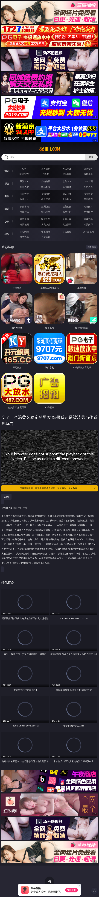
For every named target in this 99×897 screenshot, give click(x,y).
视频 (6, 183)
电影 (6, 196)
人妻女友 (67, 219)
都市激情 (24, 219)
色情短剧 (45, 236)
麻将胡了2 (24, 174)
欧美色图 (67, 206)
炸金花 (45, 174)
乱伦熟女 (67, 199)
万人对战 (67, 168)
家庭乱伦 (45, 219)
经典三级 (45, 199)
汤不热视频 (88, 231)
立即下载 (71, 890)
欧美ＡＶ (67, 181)
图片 (6, 208)
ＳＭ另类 (88, 186)
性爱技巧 (88, 224)
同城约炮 (24, 231)
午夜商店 (45, 231)
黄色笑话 (67, 224)
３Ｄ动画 (88, 181)
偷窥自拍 (24, 206)
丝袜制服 (45, 186)
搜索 (91, 157)
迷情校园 (24, 224)
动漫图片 (88, 206)
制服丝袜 (24, 199)
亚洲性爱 (24, 193)
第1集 (6, 496)
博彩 (6, 171)
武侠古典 (88, 219)
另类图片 (88, 211)
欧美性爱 (88, 193)
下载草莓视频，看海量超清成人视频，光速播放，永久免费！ (58, 488)
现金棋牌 (67, 174)
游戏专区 (88, 168)
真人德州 (45, 168)
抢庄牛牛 (88, 174)
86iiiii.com (49, 149)
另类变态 (88, 199)
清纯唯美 (45, 211)
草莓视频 (67, 231)
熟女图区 (67, 211)
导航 (6, 234)
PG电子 (24, 168)
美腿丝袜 (24, 211)
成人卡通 (67, 193)
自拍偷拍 (45, 181)
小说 (6, 221)
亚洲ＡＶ (24, 181)
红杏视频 (24, 236)
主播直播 (67, 186)
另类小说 (45, 224)
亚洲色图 (45, 206)
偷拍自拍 (45, 193)
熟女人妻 (24, 186)
